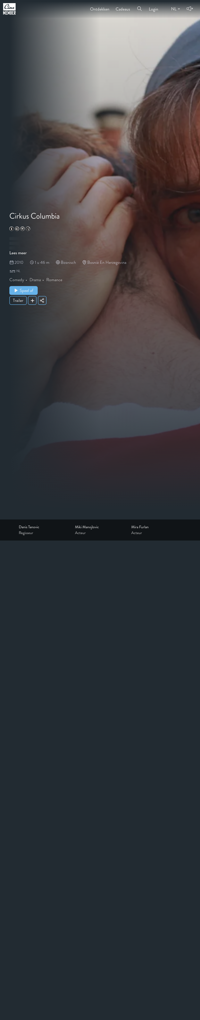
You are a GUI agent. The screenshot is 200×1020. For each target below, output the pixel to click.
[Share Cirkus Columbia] (42, 300)
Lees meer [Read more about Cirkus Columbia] (18, 253)
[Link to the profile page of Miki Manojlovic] (100, 527)
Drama (35, 280)
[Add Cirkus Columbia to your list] (32, 300)
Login (153, 6)
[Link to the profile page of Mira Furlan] (156, 527)
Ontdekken (99, 6)
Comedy (16, 280)
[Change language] (175, 8)
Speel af (23, 290)
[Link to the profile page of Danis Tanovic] (44, 527)
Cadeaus (123, 6)
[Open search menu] (139, 6)
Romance (54, 280)
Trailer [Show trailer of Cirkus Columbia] (18, 300)
